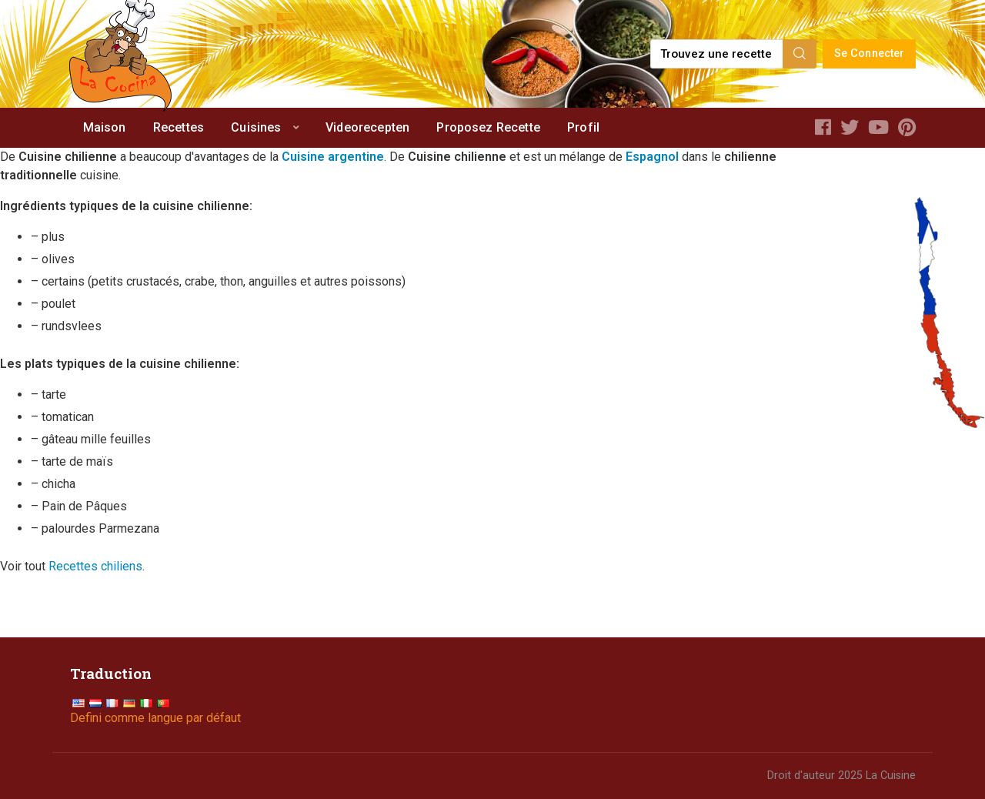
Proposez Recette (488, 127)
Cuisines (256, 127)
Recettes (178, 127)
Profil (583, 127)
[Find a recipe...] (717, 54)
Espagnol (652, 156)
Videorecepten (367, 127)
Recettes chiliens (95, 566)
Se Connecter (869, 53)
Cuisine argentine (333, 156)
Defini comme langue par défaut (155, 717)
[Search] (799, 54)
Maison (104, 127)
